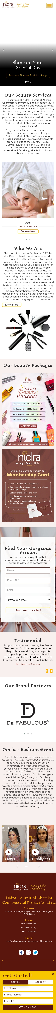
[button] (26, 239)
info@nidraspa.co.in (16, 941)
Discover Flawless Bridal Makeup (28, 75)
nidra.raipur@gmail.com (40, 941)
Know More (11, 305)
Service (15, 982)
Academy (40, 982)
